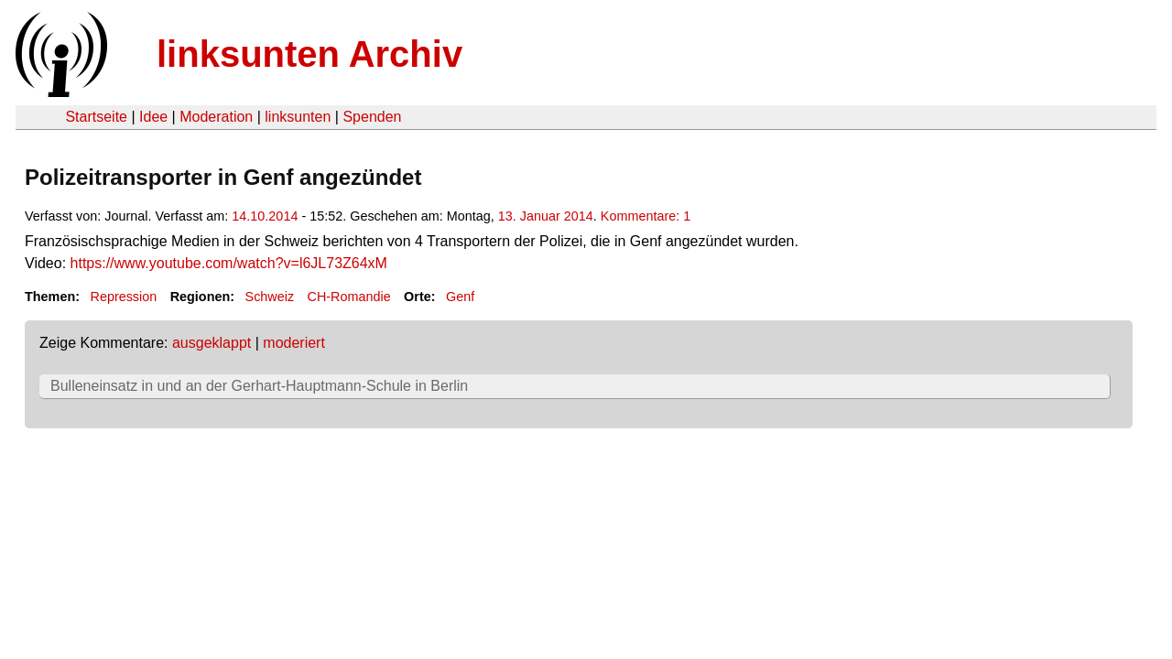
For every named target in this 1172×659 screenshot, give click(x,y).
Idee (153, 116)
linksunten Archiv (309, 54)
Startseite (96, 116)
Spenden (371, 116)
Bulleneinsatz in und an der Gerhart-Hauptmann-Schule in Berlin (259, 386)
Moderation (216, 116)
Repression (123, 296)
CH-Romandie (349, 296)
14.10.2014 (265, 216)
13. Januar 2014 (545, 216)
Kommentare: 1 (645, 216)
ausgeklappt (211, 343)
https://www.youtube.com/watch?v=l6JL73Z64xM (229, 263)
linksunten (298, 116)
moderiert (294, 343)
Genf (460, 296)
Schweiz (270, 296)
